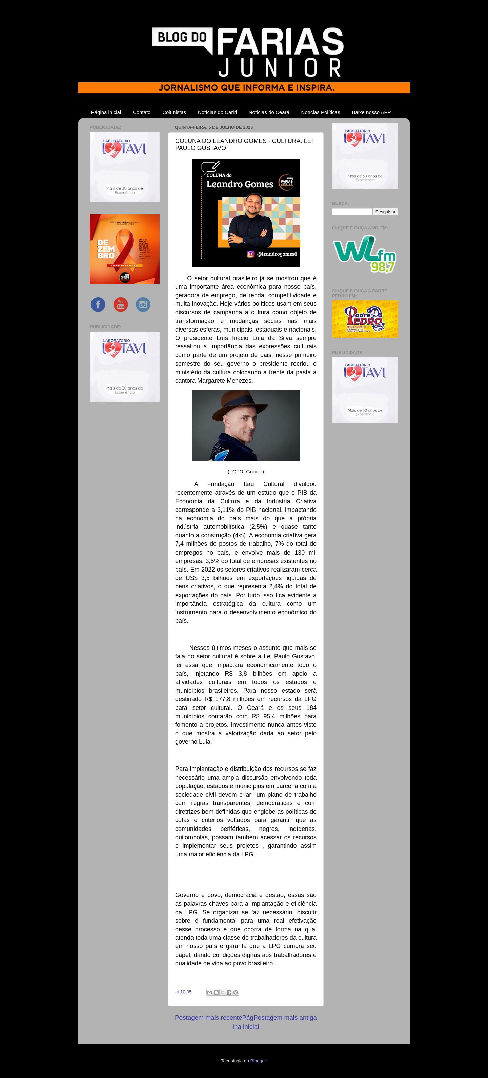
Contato (142, 112)
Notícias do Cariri (217, 112)
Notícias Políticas (320, 112)
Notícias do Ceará (269, 112)
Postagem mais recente (208, 1017)
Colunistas (174, 112)
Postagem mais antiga (285, 1017)
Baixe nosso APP (371, 112)
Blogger (258, 1060)
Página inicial (106, 112)
